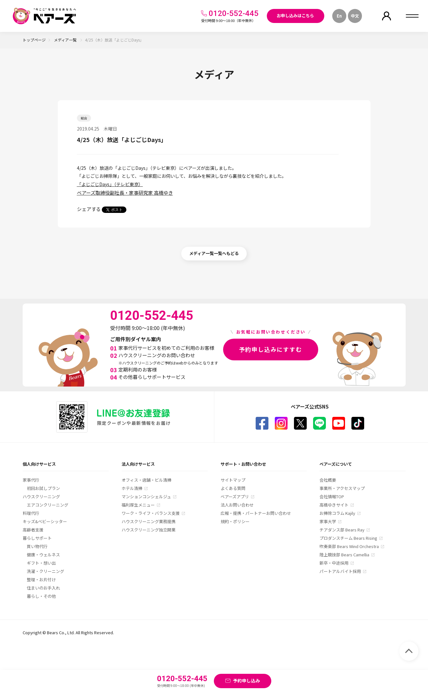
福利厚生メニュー (138, 505)
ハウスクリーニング (41, 496)
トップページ (34, 39)
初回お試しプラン (43, 488)
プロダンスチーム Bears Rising (348, 538)
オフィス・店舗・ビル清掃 (146, 480)
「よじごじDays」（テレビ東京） (110, 184)
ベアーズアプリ (235, 496)
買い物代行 (37, 546)
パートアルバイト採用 (340, 571)
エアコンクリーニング (47, 505)
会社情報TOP (331, 496)
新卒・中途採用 (334, 563)
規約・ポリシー (235, 521)
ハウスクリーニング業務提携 (149, 521)
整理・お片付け (41, 579)
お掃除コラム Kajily (337, 513)
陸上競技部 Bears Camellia (344, 555)
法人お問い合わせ (237, 505)
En (339, 16)
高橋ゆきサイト (334, 505)
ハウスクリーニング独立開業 (149, 530)
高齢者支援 (33, 530)
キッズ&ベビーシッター (45, 521)
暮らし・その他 (41, 596)
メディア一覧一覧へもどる (214, 253)
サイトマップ (233, 480)
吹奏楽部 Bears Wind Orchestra (349, 546)
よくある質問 (233, 488)
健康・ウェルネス (43, 555)
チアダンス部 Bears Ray (341, 530)
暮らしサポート (37, 538)
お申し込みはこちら (295, 15)
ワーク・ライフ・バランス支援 (151, 513)
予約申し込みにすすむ (270, 349)
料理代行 (31, 513)
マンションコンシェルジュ (146, 496)
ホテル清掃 (132, 488)
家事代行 (31, 480)
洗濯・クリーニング (45, 571)
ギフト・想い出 (41, 563)
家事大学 (327, 521)
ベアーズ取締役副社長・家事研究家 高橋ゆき (125, 192)
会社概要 (327, 480)
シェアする (89, 209)
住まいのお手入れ (43, 588)
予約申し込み (246, 680)
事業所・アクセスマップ (342, 488)
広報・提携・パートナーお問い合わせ (256, 513)
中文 (355, 16)
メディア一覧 (66, 39)
